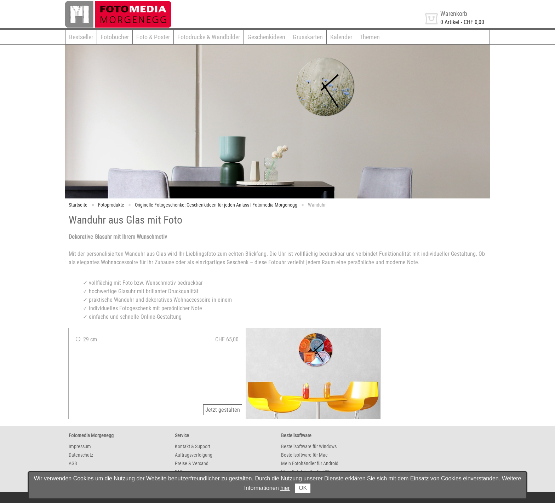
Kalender (341, 37)
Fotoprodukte (111, 205)
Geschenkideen (266, 37)
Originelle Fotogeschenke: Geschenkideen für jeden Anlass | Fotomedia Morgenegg (216, 205)
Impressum (80, 446)
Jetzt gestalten (222, 409)
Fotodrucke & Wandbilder (208, 37)
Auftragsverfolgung (193, 455)
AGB (73, 463)
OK (303, 488)
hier (285, 488)
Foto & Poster (153, 37)
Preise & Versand (191, 463)
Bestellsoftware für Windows (309, 446)
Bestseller (81, 37)
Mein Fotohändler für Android (309, 463)
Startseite (78, 205)
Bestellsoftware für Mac (304, 455)
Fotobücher (115, 37)
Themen (370, 37)
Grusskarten (308, 37)
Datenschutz (81, 455)
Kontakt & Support (192, 446)
